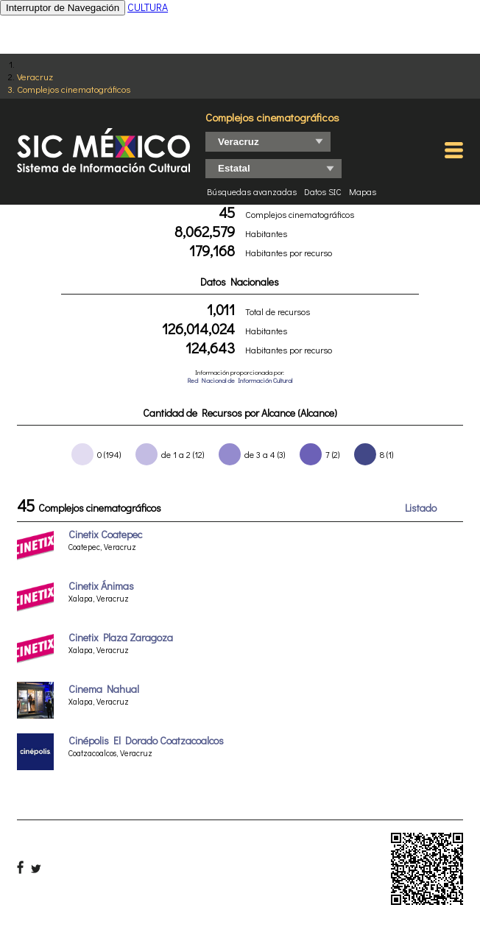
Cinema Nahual (103, 689)
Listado (421, 508)
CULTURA (147, 7)
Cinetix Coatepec (105, 534)
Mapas (362, 191)
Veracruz (35, 76)
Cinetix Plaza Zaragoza (120, 637)
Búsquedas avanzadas (252, 191)
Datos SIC (323, 191)
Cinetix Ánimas (101, 586)
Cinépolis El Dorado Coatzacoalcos (146, 740)
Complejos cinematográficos (73, 88)
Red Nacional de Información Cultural (239, 380)
